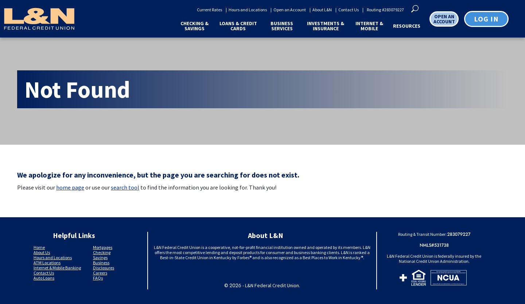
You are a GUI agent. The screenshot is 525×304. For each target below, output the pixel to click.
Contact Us (348, 9)
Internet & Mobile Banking (57, 267)
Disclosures (103, 267)
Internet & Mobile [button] (369, 26)
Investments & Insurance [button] (325, 26)
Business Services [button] (282, 26)
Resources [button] (406, 26)
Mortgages (102, 247)
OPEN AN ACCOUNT (444, 19)
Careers (100, 273)
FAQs (98, 278)
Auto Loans (44, 278)
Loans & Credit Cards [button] (238, 26)
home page (70, 187)
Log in (486, 18)
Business (101, 262)
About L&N (322, 9)
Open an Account (289, 9)
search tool (125, 187)
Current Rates (209, 9)
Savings (100, 257)
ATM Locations (47, 262)
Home (39, 247)
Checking (101, 252)
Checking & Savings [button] (194, 26)
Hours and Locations (248, 9)
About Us (42, 252)
